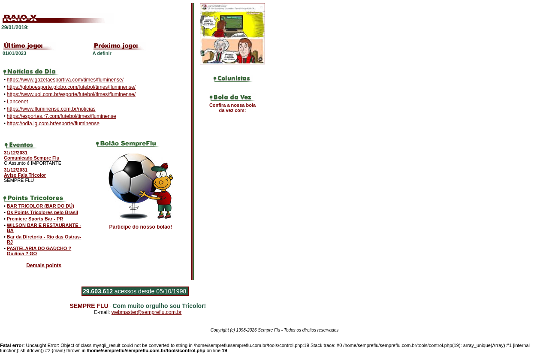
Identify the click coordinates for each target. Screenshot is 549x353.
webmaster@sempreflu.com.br (147, 312)
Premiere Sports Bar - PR (35, 218)
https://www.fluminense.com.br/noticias (51, 109)
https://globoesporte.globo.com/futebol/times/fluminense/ (71, 87)
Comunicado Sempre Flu (32, 157)
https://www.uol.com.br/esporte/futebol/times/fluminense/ (71, 94)
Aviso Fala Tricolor (25, 175)
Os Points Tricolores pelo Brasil (42, 212)
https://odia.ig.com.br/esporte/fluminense (53, 124)
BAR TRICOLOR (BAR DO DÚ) (40, 205)
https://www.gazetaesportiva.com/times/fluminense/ (65, 80)
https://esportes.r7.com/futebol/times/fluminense (61, 116)
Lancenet (17, 102)
